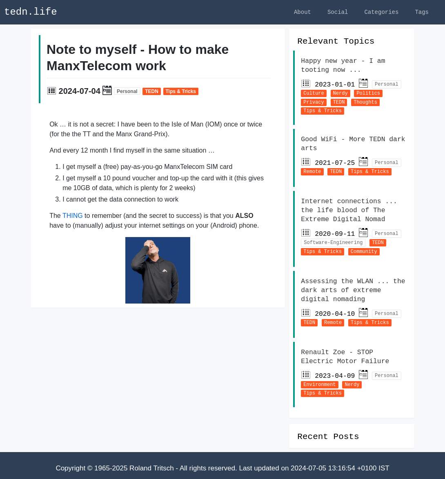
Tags (422, 12)
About (302, 12)
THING (72, 216)
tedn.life (30, 12)
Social (337, 12)
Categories (381, 12)
